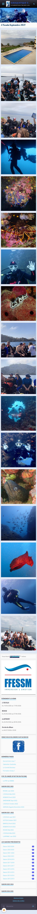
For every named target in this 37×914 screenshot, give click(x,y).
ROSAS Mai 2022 (8, 830)
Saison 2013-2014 (18, 875)
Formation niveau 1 (9, 771)
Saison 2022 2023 (18, 850)
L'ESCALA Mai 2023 (9, 794)
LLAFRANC (6, 719)
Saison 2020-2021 (18, 856)
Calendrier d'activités (9, 764)
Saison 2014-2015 (18, 872)
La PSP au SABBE (8, 781)
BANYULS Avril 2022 (9, 823)
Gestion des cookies (18, 900)
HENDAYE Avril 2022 (9, 827)
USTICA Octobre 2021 (10, 820)
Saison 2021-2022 (18, 853)
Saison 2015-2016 (18, 869)
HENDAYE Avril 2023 (9, 797)
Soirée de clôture (7, 727)
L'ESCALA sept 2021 (9, 817)
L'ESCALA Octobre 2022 (10, 804)
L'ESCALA (5, 703)
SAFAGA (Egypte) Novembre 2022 (13, 807)
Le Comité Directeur (9, 767)
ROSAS (4, 711)
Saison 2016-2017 (18, 866)
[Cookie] (4, 910)
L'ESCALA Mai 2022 (9, 833)
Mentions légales (18, 898)
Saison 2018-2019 (18, 859)
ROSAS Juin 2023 (8, 791)
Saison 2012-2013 (18, 879)
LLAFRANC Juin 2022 (9, 836)
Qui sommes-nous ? (9, 761)
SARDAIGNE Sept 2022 (10, 800)
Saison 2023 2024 (18, 846)
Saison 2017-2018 (18, 862)
